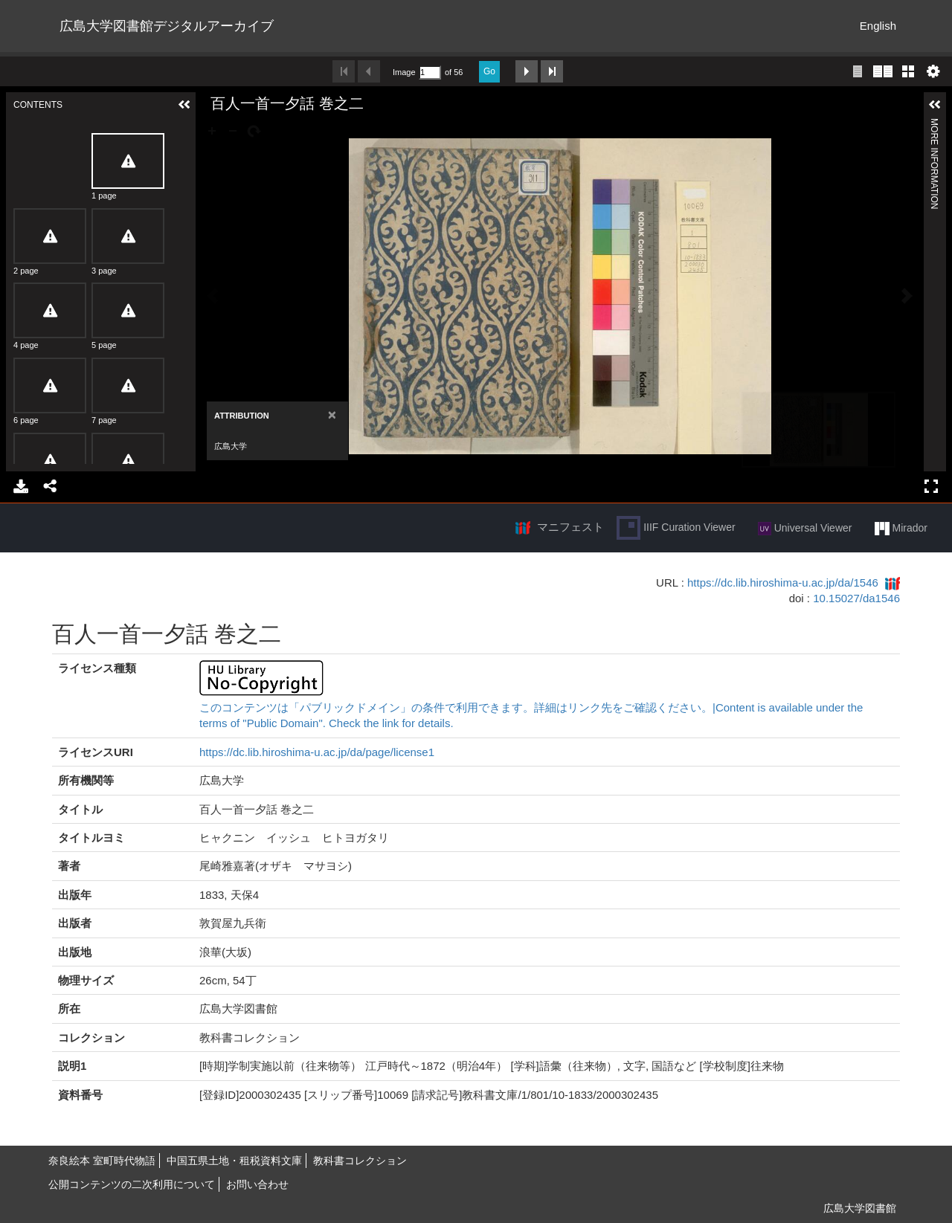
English (878, 25)
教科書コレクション (360, 1160)
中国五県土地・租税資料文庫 (234, 1160)
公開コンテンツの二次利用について (131, 1184)
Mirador (901, 528)
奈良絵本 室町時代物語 (101, 1160)
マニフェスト (570, 526)
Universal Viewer (805, 528)
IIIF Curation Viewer (676, 528)
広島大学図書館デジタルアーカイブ (167, 26)
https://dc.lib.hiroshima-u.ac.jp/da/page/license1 (316, 752)
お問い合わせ (257, 1184)
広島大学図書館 (859, 1208)
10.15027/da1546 (856, 598)
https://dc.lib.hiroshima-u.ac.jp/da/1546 (782, 582)
